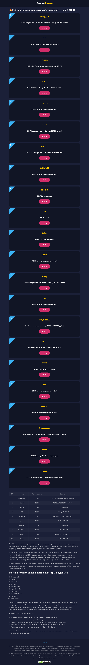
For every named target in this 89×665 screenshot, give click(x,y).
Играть (44, 28)
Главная (44, 642)
